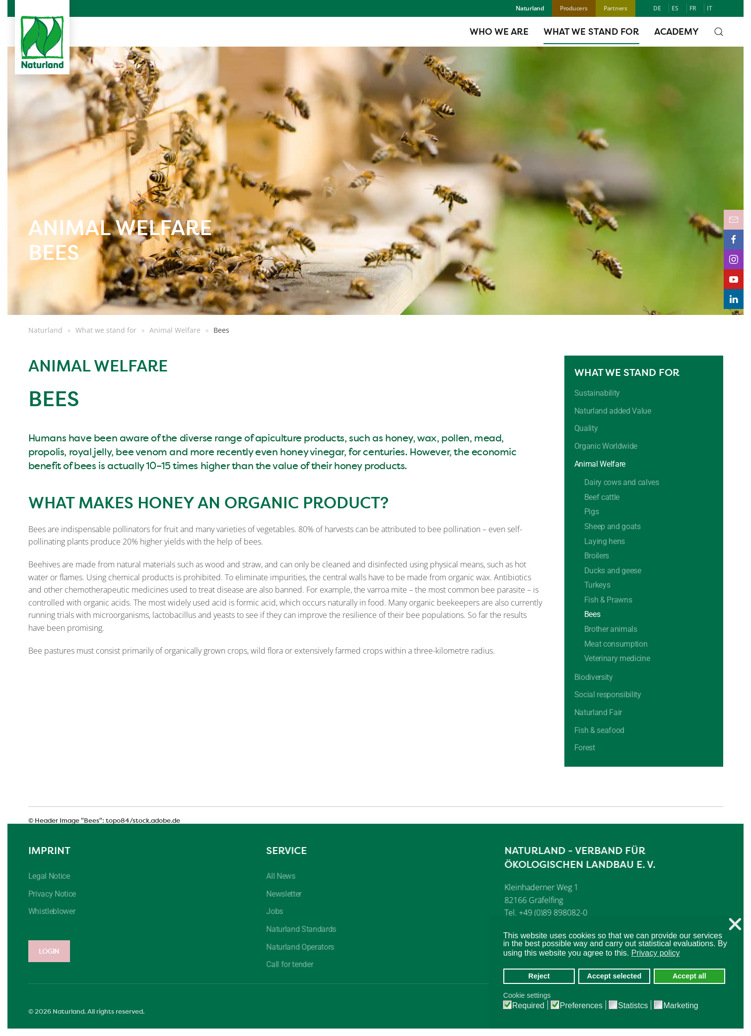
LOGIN (46, 951)
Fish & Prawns (608, 600)
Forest (584, 747)
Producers (574, 8)
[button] (719, 32)
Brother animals (610, 629)
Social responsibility (607, 694)
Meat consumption (616, 644)
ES (675, 8)
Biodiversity (593, 677)
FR (692, 8)
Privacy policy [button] (655, 953)
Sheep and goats (612, 526)
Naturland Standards (299, 929)
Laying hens (604, 541)
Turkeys (597, 585)
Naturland (530, 8)
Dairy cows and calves (621, 482)
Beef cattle (601, 497)
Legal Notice (46, 876)
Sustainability (597, 393)
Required (528, 1006)
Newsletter (281, 894)
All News (278, 876)
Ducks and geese (612, 570)
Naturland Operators (298, 947)
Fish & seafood (599, 730)
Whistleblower (48, 911)
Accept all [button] (689, 976)
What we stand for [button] (591, 31)
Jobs (272, 911)
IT (709, 8)
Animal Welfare (600, 464)
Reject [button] (538, 976)
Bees (592, 614)
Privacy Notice (49, 894)
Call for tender (287, 964)
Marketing (680, 1006)
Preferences (581, 1006)
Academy (676, 31)
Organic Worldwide (606, 446)
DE (657, 8)
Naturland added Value (612, 411)
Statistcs (633, 1006)
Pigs (591, 511)
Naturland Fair (598, 712)
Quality (586, 428)
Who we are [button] (499, 31)
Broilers (596, 555)
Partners (615, 8)
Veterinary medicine (617, 658)
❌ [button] (735, 924)
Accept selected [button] (614, 976)
